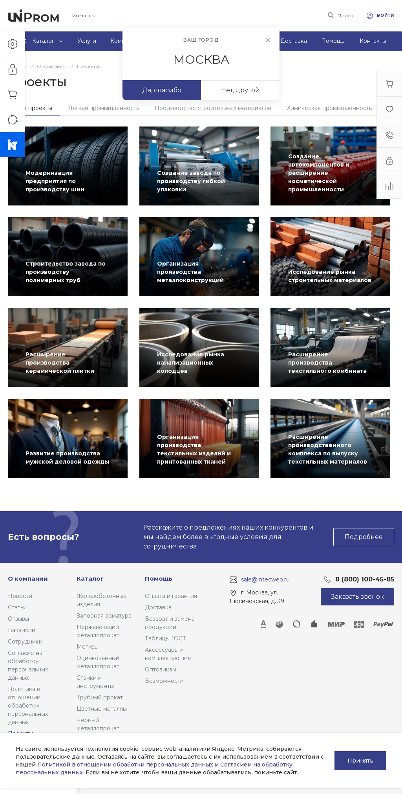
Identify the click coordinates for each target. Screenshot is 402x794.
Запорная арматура (104, 615)
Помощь (158, 578)
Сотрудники (25, 641)
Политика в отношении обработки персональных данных (28, 706)
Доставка (158, 607)
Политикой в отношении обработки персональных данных (125, 764)
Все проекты (34, 108)
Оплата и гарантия (171, 596)
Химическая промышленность (329, 108)
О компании (28, 578)
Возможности (164, 680)
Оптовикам (160, 669)
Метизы (88, 646)
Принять (360, 760)
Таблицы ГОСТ (165, 638)
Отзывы (18, 618)
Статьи (17, 607)
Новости (20, 596)
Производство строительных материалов (213, 108)
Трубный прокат (100, 697)
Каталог (90, 578)
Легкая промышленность (103, 108)
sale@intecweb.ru (265, 579)
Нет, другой (240, 90)
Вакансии (21, 630)
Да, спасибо (161, 90)
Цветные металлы (102, 708)
